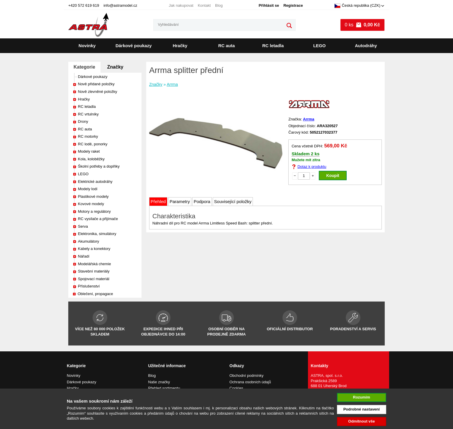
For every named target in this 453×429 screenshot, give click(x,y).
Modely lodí (87, 189)
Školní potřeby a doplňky (99, 166)
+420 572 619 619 (83, 5)
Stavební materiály (94, 271)
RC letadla (273, 45)
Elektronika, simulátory (97, 233)
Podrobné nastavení (361, 409)
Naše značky (159, 382)
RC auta (226, 45)
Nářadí (83, 256)
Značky (115, 66)
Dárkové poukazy (133, 45)
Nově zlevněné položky (97, 91)
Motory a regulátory (94, 211)
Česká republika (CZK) (357, 6)
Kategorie (84, 66)
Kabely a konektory (94, 248)
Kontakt (204, 5)
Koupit (332, 175)
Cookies (236, 388)
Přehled (158, 201)
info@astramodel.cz (120, 5)
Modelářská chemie (94, 264)
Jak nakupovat (181, 5)
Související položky (233, 201)
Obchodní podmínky (246, 375)
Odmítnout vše (361, 421)
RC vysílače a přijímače (98, 219)
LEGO (319, 45)
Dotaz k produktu (311, 166)
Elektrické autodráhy (95, 181)
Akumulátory (88, 241)
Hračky (180, 45)
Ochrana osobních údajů (250, 382)
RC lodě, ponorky (92, 144)
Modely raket (89, 151)
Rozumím (361, 397)
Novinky (87, 45)
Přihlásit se (269, 5)
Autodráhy (366, 45)
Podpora (202, 201)
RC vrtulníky (88, 114)
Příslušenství (89, 286)
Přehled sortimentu (164, 388)
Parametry (180, 201)
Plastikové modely (93, 196)
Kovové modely (91, 204)
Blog (219, 5)
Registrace (293, 5)
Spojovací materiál (93, 279)
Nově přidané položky (96, 84)
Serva (83, 226)
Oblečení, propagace (95, 294)
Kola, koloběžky (91, 159)
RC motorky (88, 136)
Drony (83, 121)
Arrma (172, 84)
